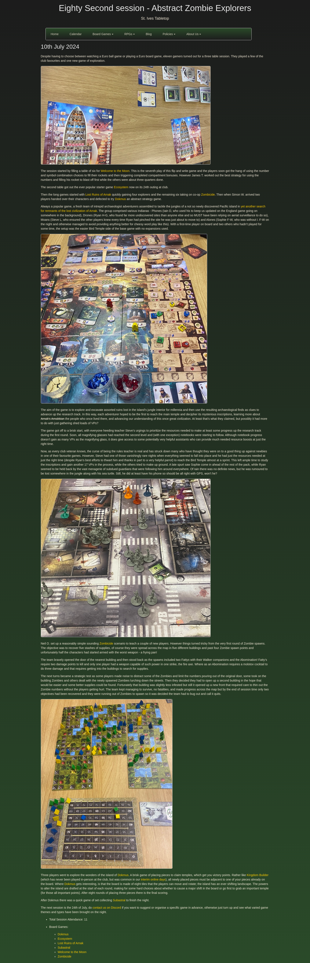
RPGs (129, 34)
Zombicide (208, 194)
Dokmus (120, 199)
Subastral (119, 900)
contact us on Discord (106, 907)
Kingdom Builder (258, 875)
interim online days (153, 879)
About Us (193, 34)
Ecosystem (121, 187)
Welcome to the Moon (115, 171)
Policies (169, 34)
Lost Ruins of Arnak (98, 194)
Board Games (102, 34)
